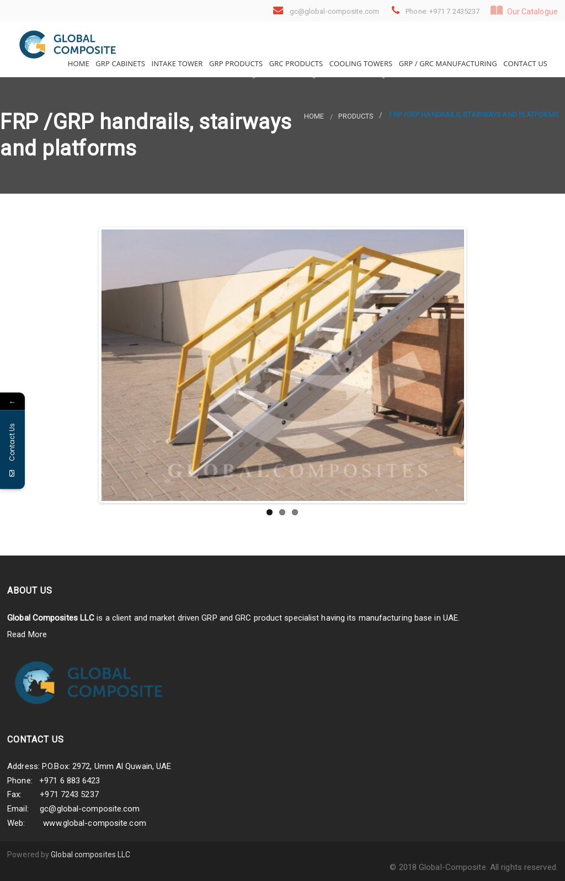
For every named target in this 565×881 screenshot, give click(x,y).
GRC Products (295, 63)
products (355, 116)
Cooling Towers (359, 63)
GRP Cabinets (119, 63)
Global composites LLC (90, 854)
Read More (27, 634)
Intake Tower (176, 63)
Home (77, 63)
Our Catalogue (524, 10)
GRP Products (235, 63)
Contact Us (524, 63)
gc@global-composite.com (90, 809)
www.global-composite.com (94, 823)
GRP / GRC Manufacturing (447, 63)
